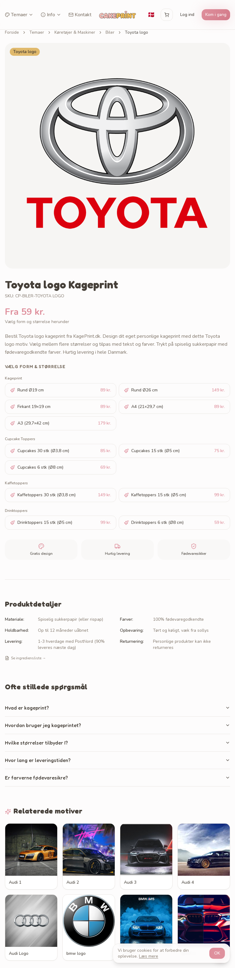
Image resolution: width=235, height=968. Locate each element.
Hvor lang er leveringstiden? (117, 760)
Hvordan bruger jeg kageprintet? (117, 725)
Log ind (187, 14)
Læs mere (148, 956)
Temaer (19, 14)
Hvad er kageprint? (117, 708)
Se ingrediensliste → (25, 658)
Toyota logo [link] (136, 32)
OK (217, 953)
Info (51, 14)
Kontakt (80, 14)
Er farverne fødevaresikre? (117, 778)
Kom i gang (215, 14)
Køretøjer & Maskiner (74, 32)
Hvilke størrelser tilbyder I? (117, 743)
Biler (110, 32)
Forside (12, 32)
